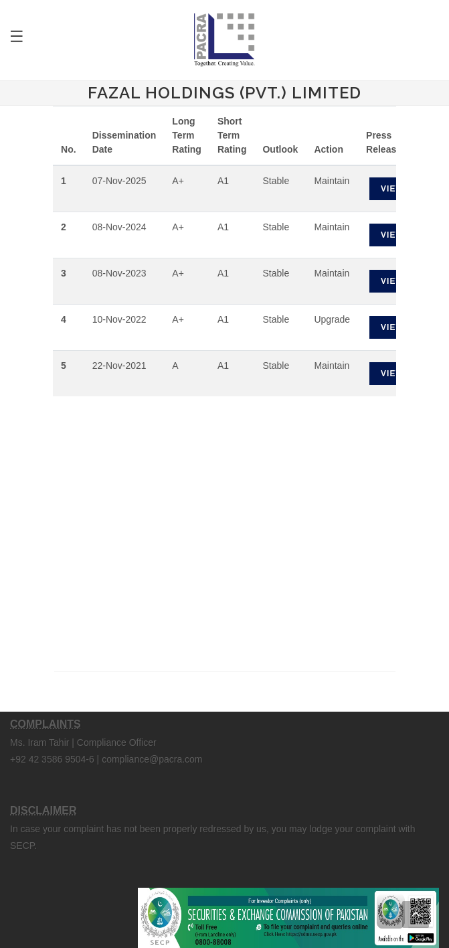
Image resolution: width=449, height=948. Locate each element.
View (392, 188)
